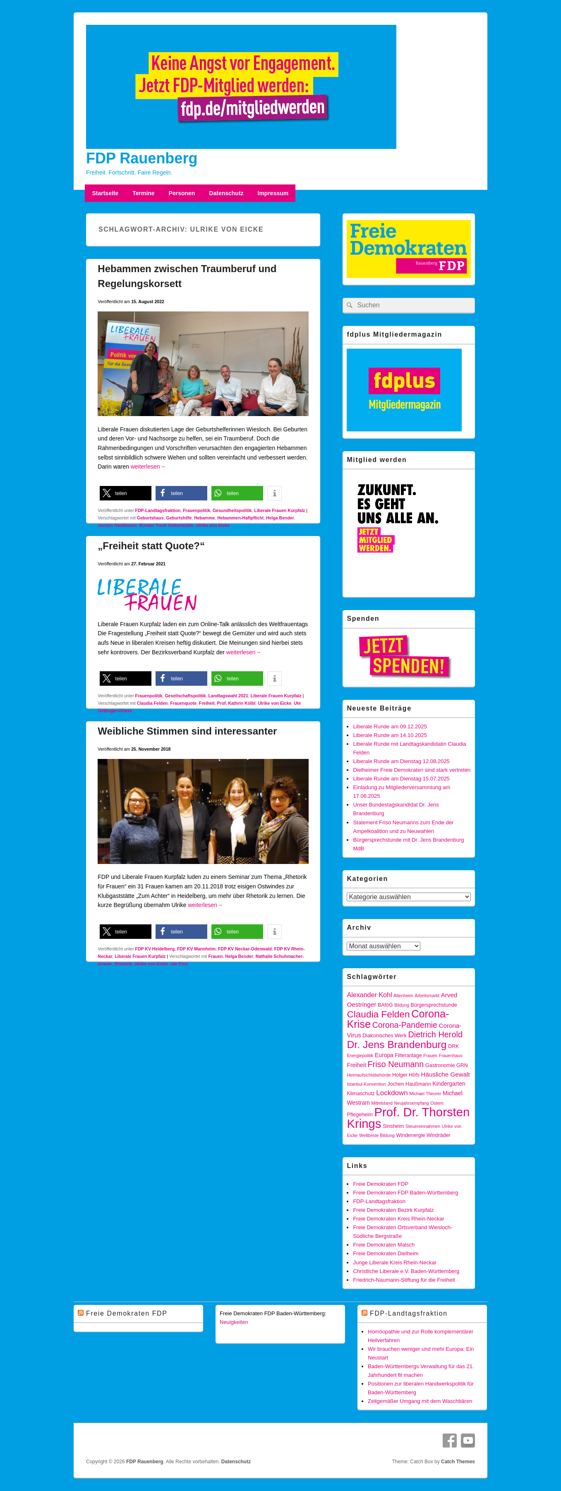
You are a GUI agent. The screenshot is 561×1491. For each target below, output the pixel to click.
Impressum (273, 193)
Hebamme (204, 517)
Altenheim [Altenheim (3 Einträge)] (403, 995)
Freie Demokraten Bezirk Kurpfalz (393, 1210)
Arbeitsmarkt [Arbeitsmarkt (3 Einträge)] (427, 995)
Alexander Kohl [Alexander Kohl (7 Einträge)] (369, 994)
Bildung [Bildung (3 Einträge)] (401, 1005)
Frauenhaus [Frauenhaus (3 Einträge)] (451, 1055)
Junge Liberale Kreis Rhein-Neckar (394, 1262)
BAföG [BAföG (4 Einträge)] (385, 1005)
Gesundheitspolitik (232, 510)
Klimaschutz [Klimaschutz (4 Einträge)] (360, 1093)
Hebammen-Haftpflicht (240, 517)
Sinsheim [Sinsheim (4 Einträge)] (393, 1126)
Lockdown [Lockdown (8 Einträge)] (392, 1093)
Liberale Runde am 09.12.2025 (390, 726)
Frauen (215, 956)
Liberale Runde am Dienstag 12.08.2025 (401, 761)
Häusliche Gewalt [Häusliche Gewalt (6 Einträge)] (445, 1074)
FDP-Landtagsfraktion (158, 510)
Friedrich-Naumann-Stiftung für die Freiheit (404, 1280)
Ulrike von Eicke (213, 525)
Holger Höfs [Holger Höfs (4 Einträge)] (406, 1075)
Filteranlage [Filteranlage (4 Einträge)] (408, 1055)
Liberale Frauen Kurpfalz (279, 510)
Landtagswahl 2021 (228, 695)
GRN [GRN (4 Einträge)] (462, 1065)
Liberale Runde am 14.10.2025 (390, 735)
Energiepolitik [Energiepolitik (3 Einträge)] (360, 1055)
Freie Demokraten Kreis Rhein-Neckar (398, 1219)
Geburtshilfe (179, 517)
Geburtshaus (150, 517)
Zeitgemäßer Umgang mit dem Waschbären (420, 1401)
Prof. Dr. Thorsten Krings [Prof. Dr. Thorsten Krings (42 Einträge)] (408, 1117)
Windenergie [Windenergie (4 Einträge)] (410, 1135)
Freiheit (207, 703)
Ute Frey (179, 963)
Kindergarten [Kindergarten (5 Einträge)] (448, 1083)
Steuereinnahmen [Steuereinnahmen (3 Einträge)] (422, 1126)
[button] (125, 493)
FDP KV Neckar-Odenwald (245, 948)
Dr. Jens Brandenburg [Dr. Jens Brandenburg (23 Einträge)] (396, 1044)
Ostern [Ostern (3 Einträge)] (437, 1103)
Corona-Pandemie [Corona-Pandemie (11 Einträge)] (404, 1024)
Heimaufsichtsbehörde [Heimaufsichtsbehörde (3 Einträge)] (369, 1074)
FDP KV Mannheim (196, 948)
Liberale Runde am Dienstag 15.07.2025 (401, 778)
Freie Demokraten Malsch (384, 1245)
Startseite (105, 193)
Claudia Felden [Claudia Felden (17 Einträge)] (378, 1014)
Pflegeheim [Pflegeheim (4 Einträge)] (359, 1115)
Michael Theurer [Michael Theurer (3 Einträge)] (425, 1093)
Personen (182, 193)
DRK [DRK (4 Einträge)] (453, 1046)
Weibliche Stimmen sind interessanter (187, 731)
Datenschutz (226, 193)
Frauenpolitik (196, 510)
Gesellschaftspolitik (185, 695)
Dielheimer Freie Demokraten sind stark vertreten (411, 770)
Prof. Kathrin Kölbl (236, 703)
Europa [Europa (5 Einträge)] (384, 1055)
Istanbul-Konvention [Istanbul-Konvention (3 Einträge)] (366, 1084)
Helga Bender (280, 517)
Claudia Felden (152, 703)
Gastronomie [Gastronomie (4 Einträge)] (440, 1065)
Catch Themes (458, 1462)
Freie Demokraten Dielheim (385, 1253)
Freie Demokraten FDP (380, 1184)
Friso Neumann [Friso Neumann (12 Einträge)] (395, 1064)
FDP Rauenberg (141, 158)
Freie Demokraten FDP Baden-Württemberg (405, 1192)
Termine (143, 193)
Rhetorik (123, 963)
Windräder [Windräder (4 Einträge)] (439, 1135)
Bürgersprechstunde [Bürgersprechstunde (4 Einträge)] (433, 1005)
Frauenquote (183, 703)
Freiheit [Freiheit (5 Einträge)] (356, 1065)
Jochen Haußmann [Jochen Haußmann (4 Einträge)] (409, 1084)
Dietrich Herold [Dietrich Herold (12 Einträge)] (435, 1034)
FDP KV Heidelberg (155, 948)
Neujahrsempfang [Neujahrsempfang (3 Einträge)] (411, 1103)
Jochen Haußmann (117, 525)
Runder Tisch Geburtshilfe (166, 525)
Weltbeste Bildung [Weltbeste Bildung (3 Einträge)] (377, 1135)
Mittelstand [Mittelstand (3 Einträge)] (382, 1103)
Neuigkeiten (234, 1322)
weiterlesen (148, 466)
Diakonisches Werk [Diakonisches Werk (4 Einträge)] (384, 1036)
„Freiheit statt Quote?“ (151, 545)
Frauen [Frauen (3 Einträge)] (430, 1055)
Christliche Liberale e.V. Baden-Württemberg (406, 1271)
